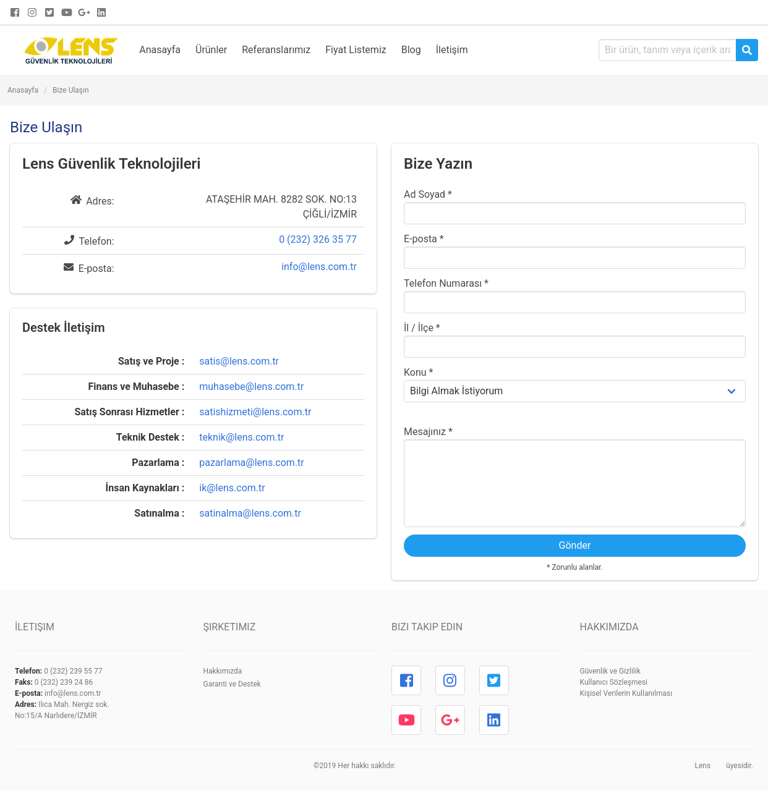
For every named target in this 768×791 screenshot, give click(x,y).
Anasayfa (160, 50)
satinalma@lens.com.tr (250, 513)
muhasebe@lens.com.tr (251, 386)
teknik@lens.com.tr (241, 437)
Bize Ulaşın (71, 90)
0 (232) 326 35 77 (318, 239)
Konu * (418, 372)
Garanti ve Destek (232, 684)
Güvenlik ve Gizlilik (610, 671)
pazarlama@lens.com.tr (251, 462)
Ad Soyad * (428, 194)
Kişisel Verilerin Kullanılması (626, 693)
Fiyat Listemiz (355, 50)
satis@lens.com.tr (239, 361)
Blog (411, 50)
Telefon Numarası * (446, 283)
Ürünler (211, 50)
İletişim (452, 50)
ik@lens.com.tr (232, 488)
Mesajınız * (428, 432)
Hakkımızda (222, 671)
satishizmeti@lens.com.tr (255, 412)
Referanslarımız (276, 50)
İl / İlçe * (422, 328)
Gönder (575, 545)
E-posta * (424, 239)
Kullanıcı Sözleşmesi (614, 682)
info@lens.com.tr (319, 267)
